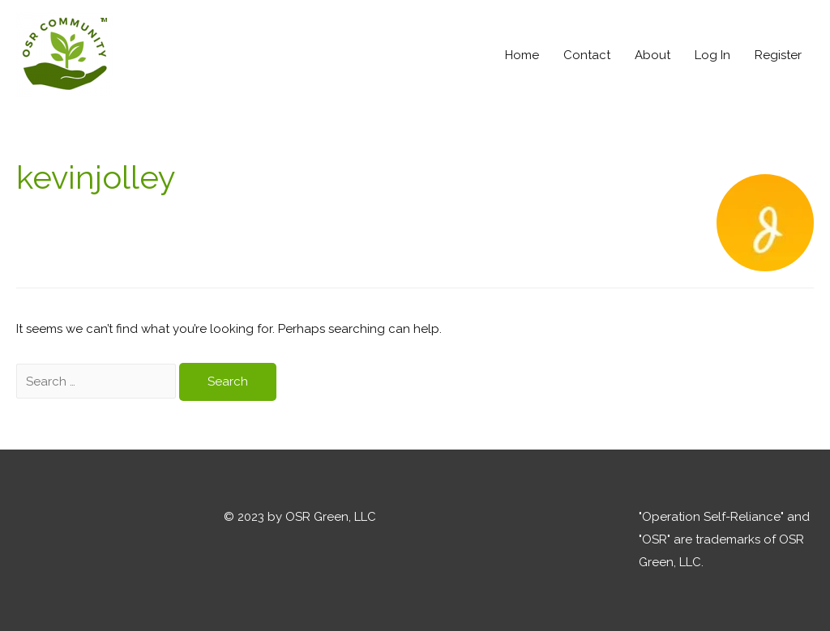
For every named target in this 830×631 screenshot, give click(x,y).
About (652, 55)
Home (522, 55)
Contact (586, 55)
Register (778, 55)
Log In (712, 55)
